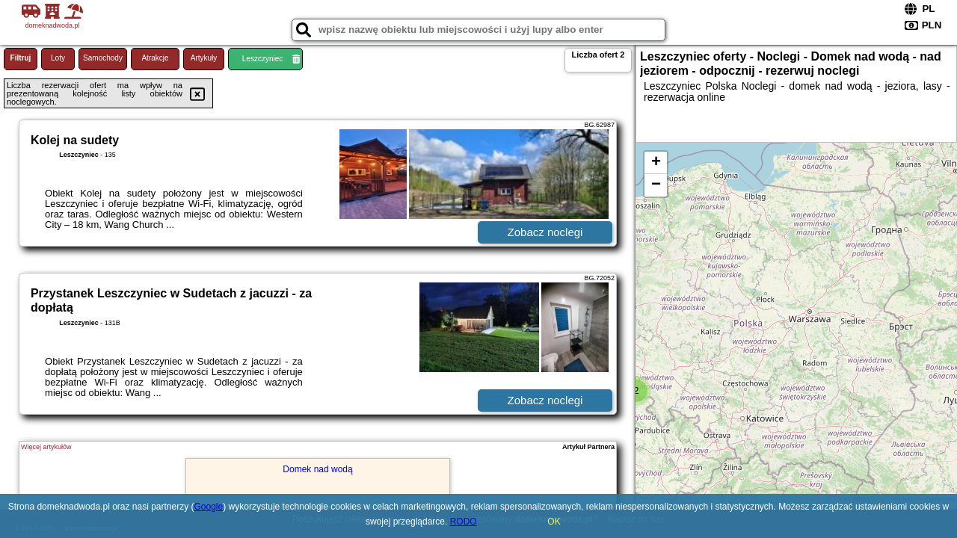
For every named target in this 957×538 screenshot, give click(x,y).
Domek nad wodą (317, 469)
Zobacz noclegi (545, 232)
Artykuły (204, 58)
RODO (463, 521)
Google (209, 506)
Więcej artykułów (46, 447)
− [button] (656, 185)
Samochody (103, 58)
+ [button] (656, 163)
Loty (58, 58)
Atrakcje (154, 58)
